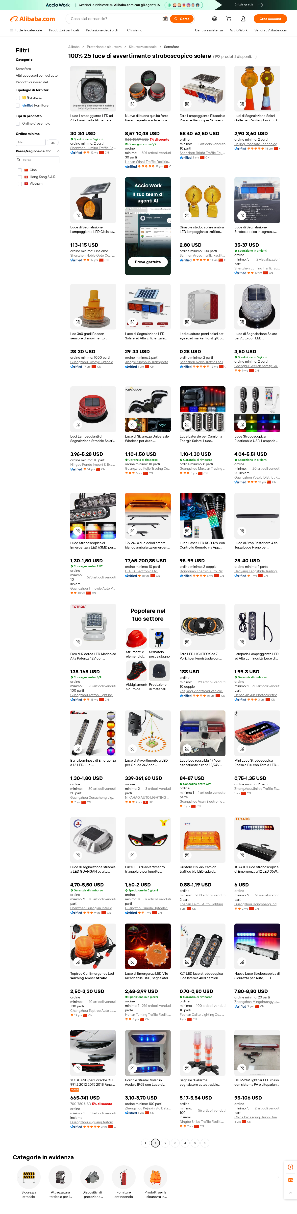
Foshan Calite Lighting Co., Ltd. (202, 1014)
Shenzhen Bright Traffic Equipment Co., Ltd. (202, 153)
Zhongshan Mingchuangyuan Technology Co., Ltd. (257, 1002)
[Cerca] (182, 19)
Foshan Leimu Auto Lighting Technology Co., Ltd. (202, 904)
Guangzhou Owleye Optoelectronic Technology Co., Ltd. (93, 362)
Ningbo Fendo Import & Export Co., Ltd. (93, 464)
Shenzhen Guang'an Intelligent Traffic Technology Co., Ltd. (93, 908)
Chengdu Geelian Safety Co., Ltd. (257, 366)
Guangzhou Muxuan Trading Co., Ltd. (202, 468)
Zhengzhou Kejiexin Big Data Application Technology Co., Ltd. (148, 1108)
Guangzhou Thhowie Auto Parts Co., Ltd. (93, 588)
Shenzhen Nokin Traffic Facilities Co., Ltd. (202, 362)
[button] (165, 19)
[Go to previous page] (145, 1143)
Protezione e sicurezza (104, 47)
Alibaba (73, 47)
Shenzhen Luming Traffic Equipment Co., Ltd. (93, 148)
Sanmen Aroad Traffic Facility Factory (202, 255)
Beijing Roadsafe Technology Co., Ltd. (257, 144)
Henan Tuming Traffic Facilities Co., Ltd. (148, 1014)
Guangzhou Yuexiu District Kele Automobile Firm (257, 477)
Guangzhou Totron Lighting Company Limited (93, 695)
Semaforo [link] (171, 47)
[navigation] (37, 595)
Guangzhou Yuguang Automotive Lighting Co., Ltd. (93, 1122)
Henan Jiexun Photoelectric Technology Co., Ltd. (257, 695)
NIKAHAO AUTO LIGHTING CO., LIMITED (148, 797)
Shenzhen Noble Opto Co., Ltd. (93, 255)
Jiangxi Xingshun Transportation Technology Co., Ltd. (148, 362)
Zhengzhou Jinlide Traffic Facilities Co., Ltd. (257, 789)
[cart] (229, 20)
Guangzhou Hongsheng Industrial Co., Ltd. (257, 904)
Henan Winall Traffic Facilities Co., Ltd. (148, 162)
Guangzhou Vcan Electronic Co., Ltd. (202, 801)
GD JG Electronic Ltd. (141, 571)
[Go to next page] (204, 1143)
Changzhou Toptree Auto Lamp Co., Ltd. (93, 1011)
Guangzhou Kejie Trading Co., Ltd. (148, 468)
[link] (290, 1167)
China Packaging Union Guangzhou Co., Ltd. (257, 1117)
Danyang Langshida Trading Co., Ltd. (257, 571)
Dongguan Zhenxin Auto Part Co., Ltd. (202, 571)
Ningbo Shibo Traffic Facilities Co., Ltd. (202, 1122)
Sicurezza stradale (143, 47)
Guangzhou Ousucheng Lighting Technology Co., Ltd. (93, 797)
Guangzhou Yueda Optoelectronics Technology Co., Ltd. (148, 908)
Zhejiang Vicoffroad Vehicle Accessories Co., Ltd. (202, 691)
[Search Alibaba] (114, 19)
